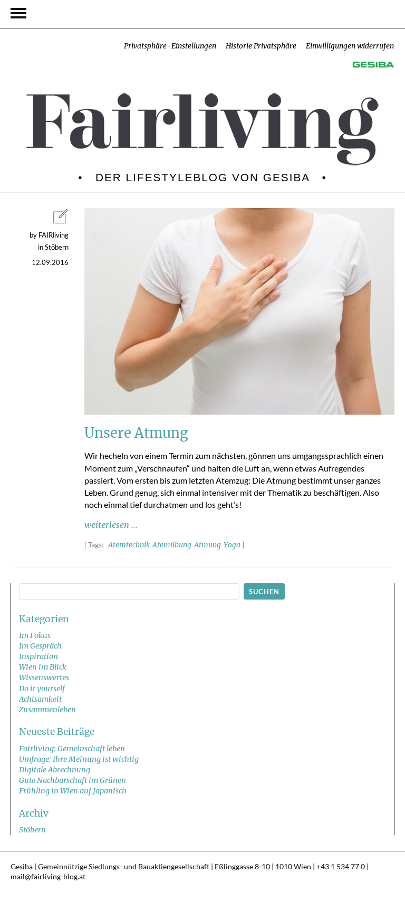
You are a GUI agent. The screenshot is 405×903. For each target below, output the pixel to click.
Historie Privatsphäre (261, 46)
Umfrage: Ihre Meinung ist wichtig (79, 759)
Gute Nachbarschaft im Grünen (72, 780)
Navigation (18, 13)
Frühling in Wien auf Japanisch (73, 791)
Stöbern (32, 830)
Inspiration (38, 656)
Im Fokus (35, 635)
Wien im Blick (42, 667)
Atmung (207, 545)
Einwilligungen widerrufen (350, 46)
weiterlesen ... (111, 524)
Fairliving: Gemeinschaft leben (72, 748)
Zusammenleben (47, 709)
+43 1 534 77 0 (340, 866)
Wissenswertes (44, 677)
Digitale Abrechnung (54, 769)
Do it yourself (42, 688)
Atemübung (171, 545)
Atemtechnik (129, 545)
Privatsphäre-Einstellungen (170, 46)
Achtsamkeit (40, 699)
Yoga (232, 545)
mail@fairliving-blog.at (48, 876)
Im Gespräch (40, 646)
